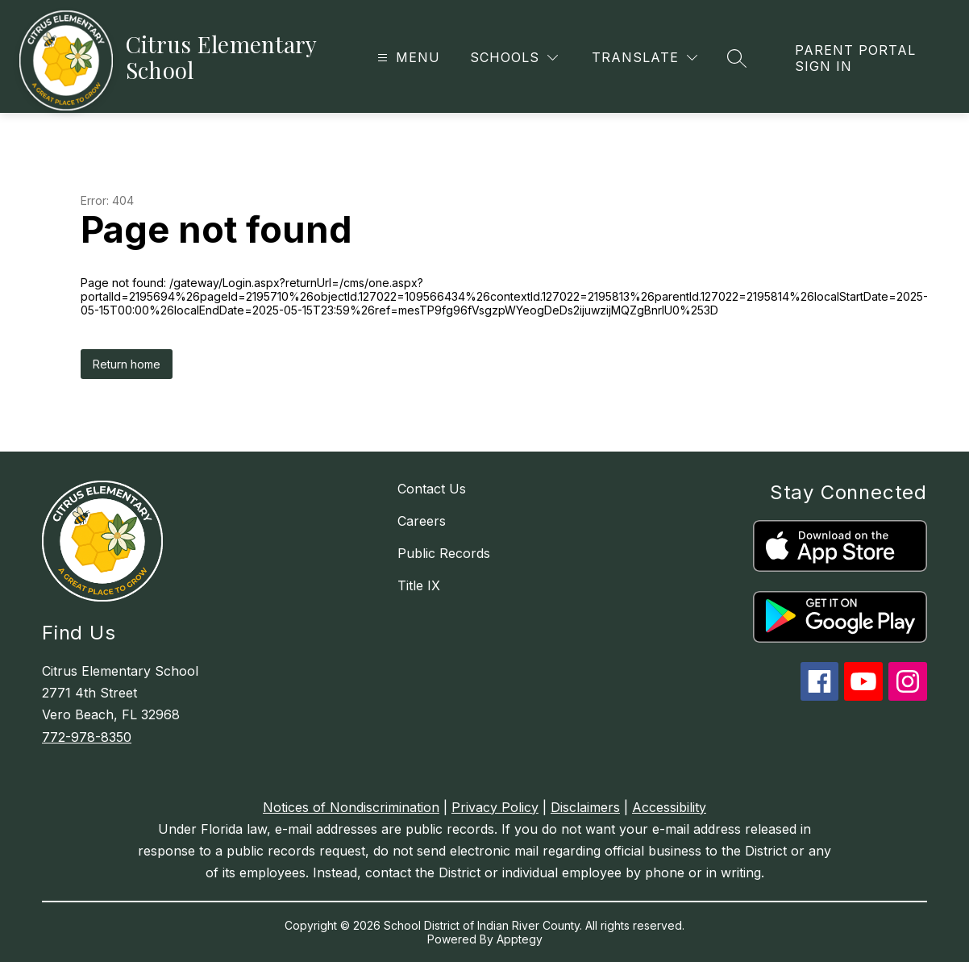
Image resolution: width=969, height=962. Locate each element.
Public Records (443, 553)
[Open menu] (406, 58)
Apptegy (520, 939)
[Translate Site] (644, 58)
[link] (866, 58)
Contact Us (431, 489)
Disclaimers (585, 807)
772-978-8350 (86, 737)
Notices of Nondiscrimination (351, 807)
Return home (126, 364)
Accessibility (669, 807)
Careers (421, 521)
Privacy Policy (495, 807)
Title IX (418, 585)
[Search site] (737, 58)
